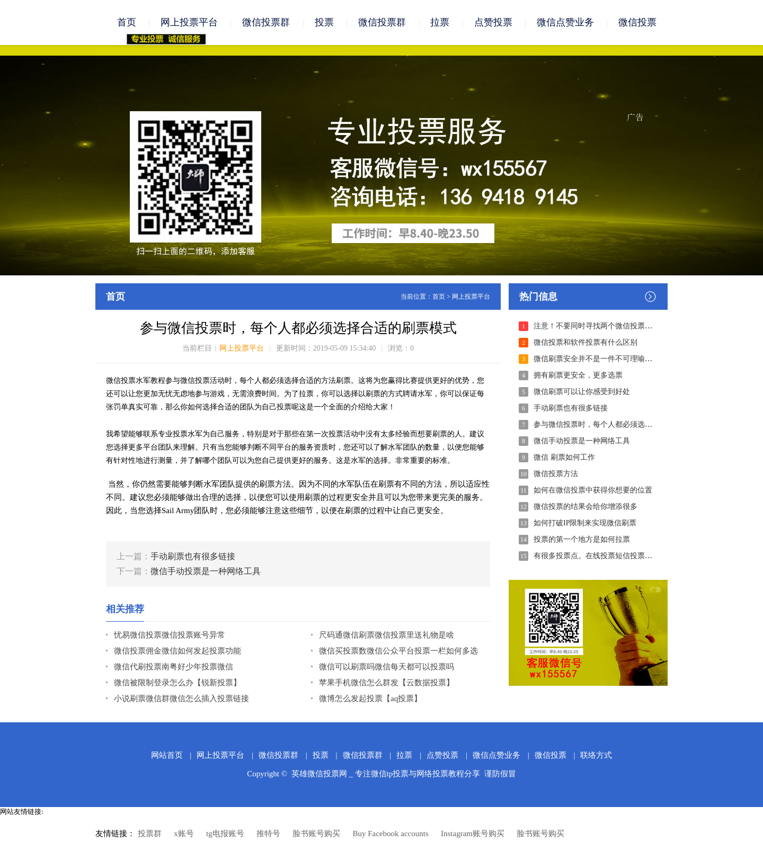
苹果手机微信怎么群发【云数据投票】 (386, 682)
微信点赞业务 (565, 22)
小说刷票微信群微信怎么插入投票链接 (181, 698)
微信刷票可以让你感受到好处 (582, 392)
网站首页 (167, 755)
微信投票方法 (556, 474)
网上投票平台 (189, 22)
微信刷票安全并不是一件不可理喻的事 (597, 359)
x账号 (184, 833)
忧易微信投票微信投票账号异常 (169, 635)
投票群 (150, 833)
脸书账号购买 (316, 833)
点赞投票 (493, 22)
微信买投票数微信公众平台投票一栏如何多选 (398, 651)
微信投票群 (266, 22)
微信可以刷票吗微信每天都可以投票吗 (386, 666)
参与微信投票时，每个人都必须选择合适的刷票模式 (619, 424)
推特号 (268, 833)
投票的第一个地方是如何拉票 (582, 539)
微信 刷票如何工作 (564, 457)
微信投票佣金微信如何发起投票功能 (177, 651)
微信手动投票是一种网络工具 (205, 571)
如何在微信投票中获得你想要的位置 (593, 490)
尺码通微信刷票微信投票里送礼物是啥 (386, 635)
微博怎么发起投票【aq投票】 (370, 698)
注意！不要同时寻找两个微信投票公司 (597, 326)
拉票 (439, 22)
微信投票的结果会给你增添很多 (585, 506)
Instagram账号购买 (472, 833)
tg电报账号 (225, 833)
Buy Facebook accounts (390, 833)
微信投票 (637, 22)
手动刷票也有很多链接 (192, 556)
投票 (324, 22)
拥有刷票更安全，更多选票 (578, 375)
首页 (126, 22)
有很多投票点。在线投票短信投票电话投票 (604, 556)
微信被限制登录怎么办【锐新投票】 (177, 682)
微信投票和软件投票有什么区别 (585, 342)
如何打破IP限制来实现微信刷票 (585, 523)
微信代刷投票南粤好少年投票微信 (173, 666)
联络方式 (596, 755)
